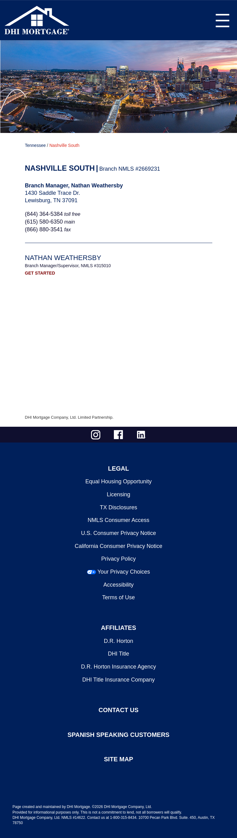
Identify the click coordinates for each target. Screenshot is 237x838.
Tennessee (35, 145)
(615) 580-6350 (44, 222)
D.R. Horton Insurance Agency (118, 667)
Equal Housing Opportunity (118, 481)
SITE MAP (118, 759)
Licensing (118, 494)
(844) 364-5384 (44, 214)
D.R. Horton (118, 641)
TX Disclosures (118, 507)
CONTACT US (118, 710)
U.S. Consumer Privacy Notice (118, 533)
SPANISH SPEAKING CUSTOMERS (118, 734)
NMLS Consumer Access (118, 520)
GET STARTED (40, 273)
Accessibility (118, 585)
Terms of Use (118, 597)
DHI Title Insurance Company (118, 680)
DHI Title (118, 654)
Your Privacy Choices (124, 572)
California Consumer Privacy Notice (118, 546)
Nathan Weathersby (63, 258)
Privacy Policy (118, 559)
